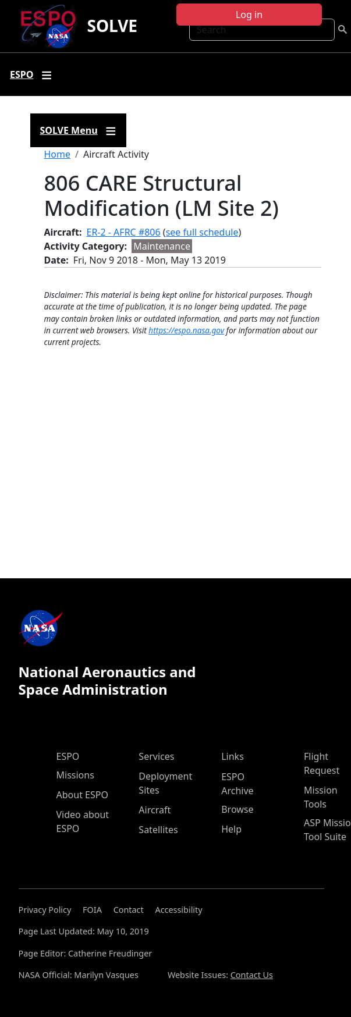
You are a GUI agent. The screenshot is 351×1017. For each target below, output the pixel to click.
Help (231, 829)
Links (232, 756)
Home (57, 154)
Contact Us (252, 974)
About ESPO (82, 794)
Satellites (158, 829)
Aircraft (155, 809)
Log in (249, 14)
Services (156, 756)
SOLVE (112, 26)
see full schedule (202, 232)
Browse (237, 809)
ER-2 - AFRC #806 (124, 232)
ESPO (68, 756)
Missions (75, 775)
